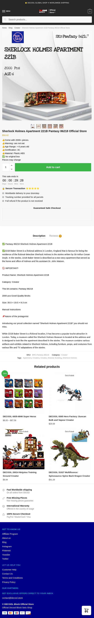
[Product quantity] (5, 167)
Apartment (27, 358)
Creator (17, 28)
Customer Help (9, 569)
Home (4, 28)
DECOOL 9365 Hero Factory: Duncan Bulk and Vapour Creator (67, 418)
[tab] (39, 233)
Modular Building (55, 358)
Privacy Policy (8, 582)
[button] (86, 610)
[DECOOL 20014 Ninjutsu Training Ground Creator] (23, 448)
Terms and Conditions (12, 578)
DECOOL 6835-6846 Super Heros (19, 416)
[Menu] (4, 11)
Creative (36, 358)
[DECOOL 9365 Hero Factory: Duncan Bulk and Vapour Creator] (69, 392)
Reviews (53, 236)
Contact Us (7, 573)
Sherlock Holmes (70, 358)
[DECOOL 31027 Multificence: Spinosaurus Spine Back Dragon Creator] (69, 448)
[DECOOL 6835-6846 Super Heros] (23, 392)
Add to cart (53, 167)
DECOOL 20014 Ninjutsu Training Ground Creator (19, 474)
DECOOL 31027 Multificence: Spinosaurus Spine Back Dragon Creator (69, 474)
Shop (11, 28)
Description (39, 236)
